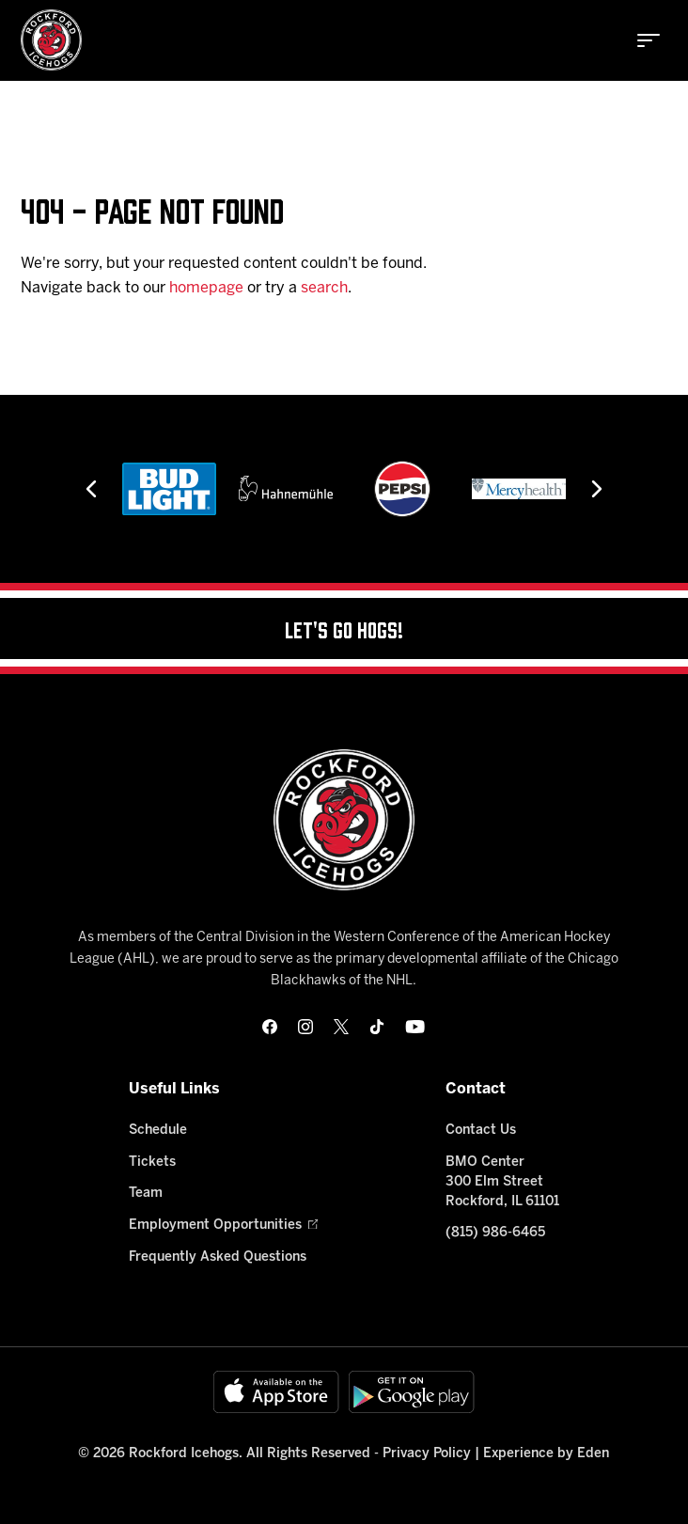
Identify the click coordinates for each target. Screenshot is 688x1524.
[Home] (51, 40)
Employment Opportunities (223, 1225)
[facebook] (269, 1026)
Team (146, 1193)
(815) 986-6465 (495, 1233)
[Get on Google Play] (412, 1392)
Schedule (158, 1130)
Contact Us (481, 1130)
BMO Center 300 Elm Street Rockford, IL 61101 (502, 1182)
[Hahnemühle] (286, 489)
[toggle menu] (648, 40)
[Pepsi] (402, 489)
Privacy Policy (427, 1454)
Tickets (152, 1162)
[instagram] (305, 1026)
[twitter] (341, 1026)
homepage (206, 288)
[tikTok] (377, 1026)
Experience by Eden (546, 1454)
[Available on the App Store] (276, 1392)
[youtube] (415, 1026)
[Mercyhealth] (519, 489)
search (324, 288)
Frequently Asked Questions (217, 1257)
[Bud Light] (169, 489)
